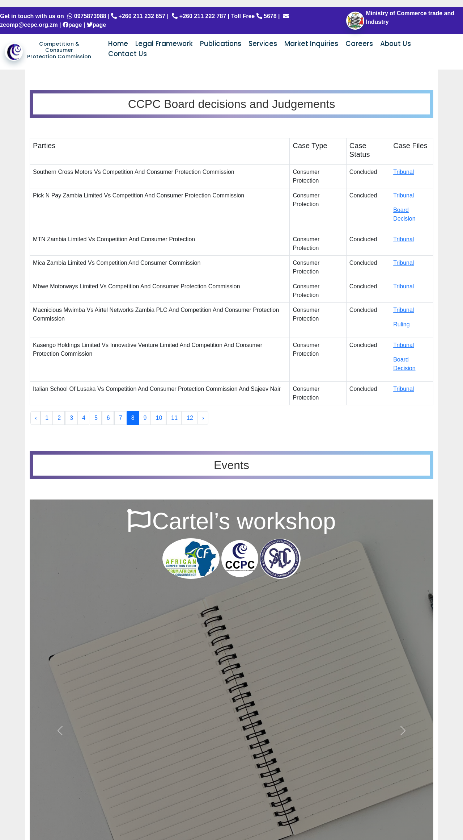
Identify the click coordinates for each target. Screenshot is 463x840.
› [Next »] (203, 418)
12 (190, 418)
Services (263, 44)
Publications (220, 44)
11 (174, 418)
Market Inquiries (311, 44)
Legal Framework (164, 44)
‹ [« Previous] (36, 418)
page (72, 25)
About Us (395, 44)
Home (118, 44)
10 (159, 418)
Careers (359, 44)
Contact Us (127, 54)
